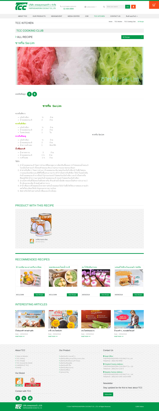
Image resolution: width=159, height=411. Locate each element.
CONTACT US (115, 16)
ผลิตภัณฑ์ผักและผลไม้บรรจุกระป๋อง (72, 358)
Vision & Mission (22, 356)
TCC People (20, 361)
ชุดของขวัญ (64, 372)
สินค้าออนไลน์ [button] (131, 16)
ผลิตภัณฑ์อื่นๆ (65, 370)
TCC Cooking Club (130, 21)
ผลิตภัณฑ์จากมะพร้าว (67, 356)
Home (110, 21)
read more (20, 336)
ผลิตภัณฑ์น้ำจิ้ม (65, 365)
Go (128, 7)
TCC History (20, 358)
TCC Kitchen (118, 21)
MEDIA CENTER (74, 16)
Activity (18, 367)
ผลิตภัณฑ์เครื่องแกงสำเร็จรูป (70, 361)
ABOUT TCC (22, 16)
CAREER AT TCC (22, 365)
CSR (87, 16)
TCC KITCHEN (99, 16)
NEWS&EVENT (56, 16)
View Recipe (39, 295)
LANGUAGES (90, 7)
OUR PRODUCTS (39, 16)
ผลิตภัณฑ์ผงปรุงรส (66, 367)
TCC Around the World (24, 363)
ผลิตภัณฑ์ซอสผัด (66, 363)
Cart (154, 5)
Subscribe (108, 394)
